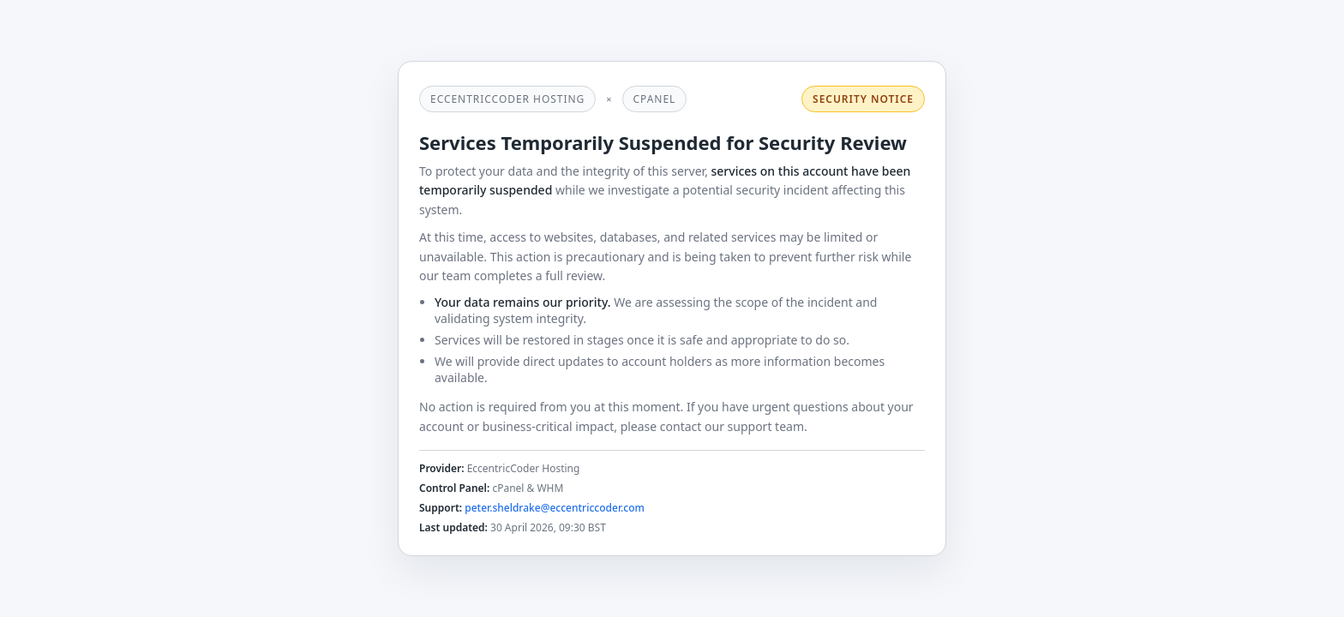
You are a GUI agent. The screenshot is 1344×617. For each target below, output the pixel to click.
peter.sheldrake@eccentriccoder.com (555, 507)
